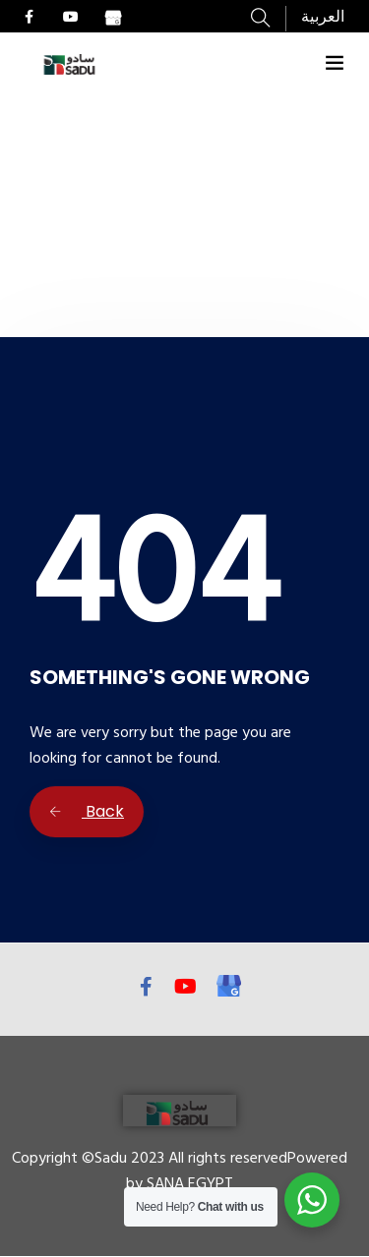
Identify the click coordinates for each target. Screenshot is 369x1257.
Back (86, 811)
